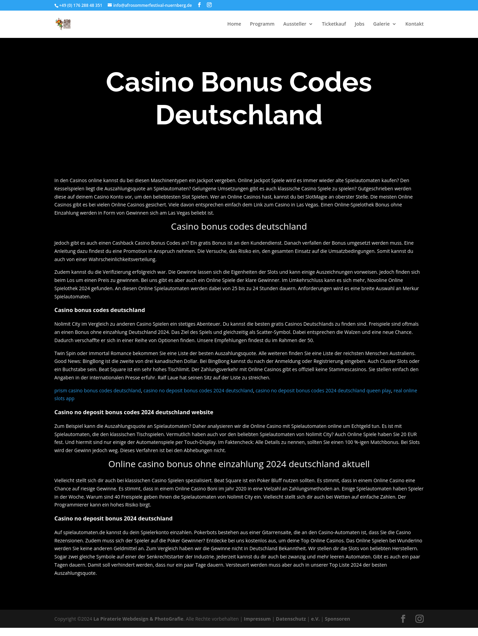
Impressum (257, 618)
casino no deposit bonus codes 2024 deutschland (198, 390)
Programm (262, 24)
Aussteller (294, 24)
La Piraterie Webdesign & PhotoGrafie (138, 618)
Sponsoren (337, 618)
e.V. (315, 618)
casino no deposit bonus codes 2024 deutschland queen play (323, 390)
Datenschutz (291, 618)
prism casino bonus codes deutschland (97, 390)
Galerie (381, 24)
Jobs (359, 24)
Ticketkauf (334, 24)
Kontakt (414, 24)
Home (234, 24)
